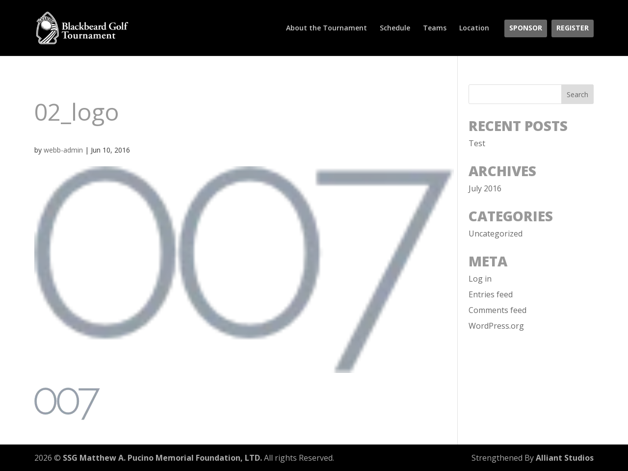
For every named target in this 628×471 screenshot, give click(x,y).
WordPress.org (496, 325)
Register (572, 28)
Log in (480, 278)
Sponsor (525, 28)
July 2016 (485, 188)
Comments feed (497, 310)
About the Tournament (326, 28)
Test (477, 143)
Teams (434, 28)
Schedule (395, 28)
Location (474, 28)
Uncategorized (496, 233)
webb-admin (63, 150)
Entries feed (491, 294)
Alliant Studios (565, 457)
